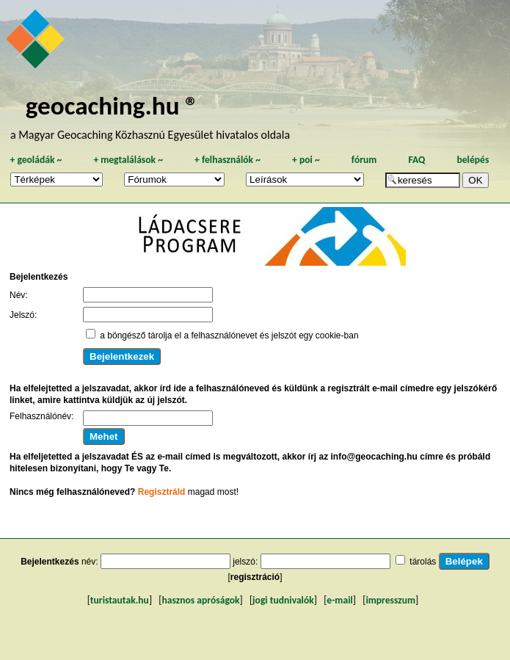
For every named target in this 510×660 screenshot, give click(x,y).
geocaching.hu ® (112, 105)
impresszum (390, 600)
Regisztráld (162, 492)
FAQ (416, 159)
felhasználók (227, 159)
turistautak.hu (119, 600)
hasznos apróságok (200, 600)
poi (306, 159)
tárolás (422, 561)
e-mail (339, 600)
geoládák (35, 159)
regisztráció (255, 577)
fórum (364, 159)
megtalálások (128, 159)
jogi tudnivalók (283, 600)
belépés (472, 159)
